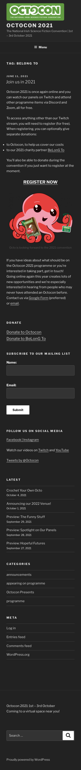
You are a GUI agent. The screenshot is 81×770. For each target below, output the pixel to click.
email (14, 303)
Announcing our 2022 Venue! (28, 504)
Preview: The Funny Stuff (25, 517)
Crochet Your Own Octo (24, 490)
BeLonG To (56, 150)
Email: (40, 390)
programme (15, 601)
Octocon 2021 (29, 25)
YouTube (62, 450)
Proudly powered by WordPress (28, 759)
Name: (40, 368)
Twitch (43, 450)
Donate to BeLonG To (26, 338)
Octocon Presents (20, 592)
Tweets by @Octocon (22, 460)
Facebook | (14, 440)
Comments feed (19, 646)
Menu (40, 47)
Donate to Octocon (23, 332)
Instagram (31, 440)
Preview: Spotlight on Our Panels (31, 530)
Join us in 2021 (20, 81)
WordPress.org (18, 655)
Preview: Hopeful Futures (25, 543)
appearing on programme (25, 583)
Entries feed (15, 637)
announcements (19, 575)
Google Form (38, 298)
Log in (11, 628)
